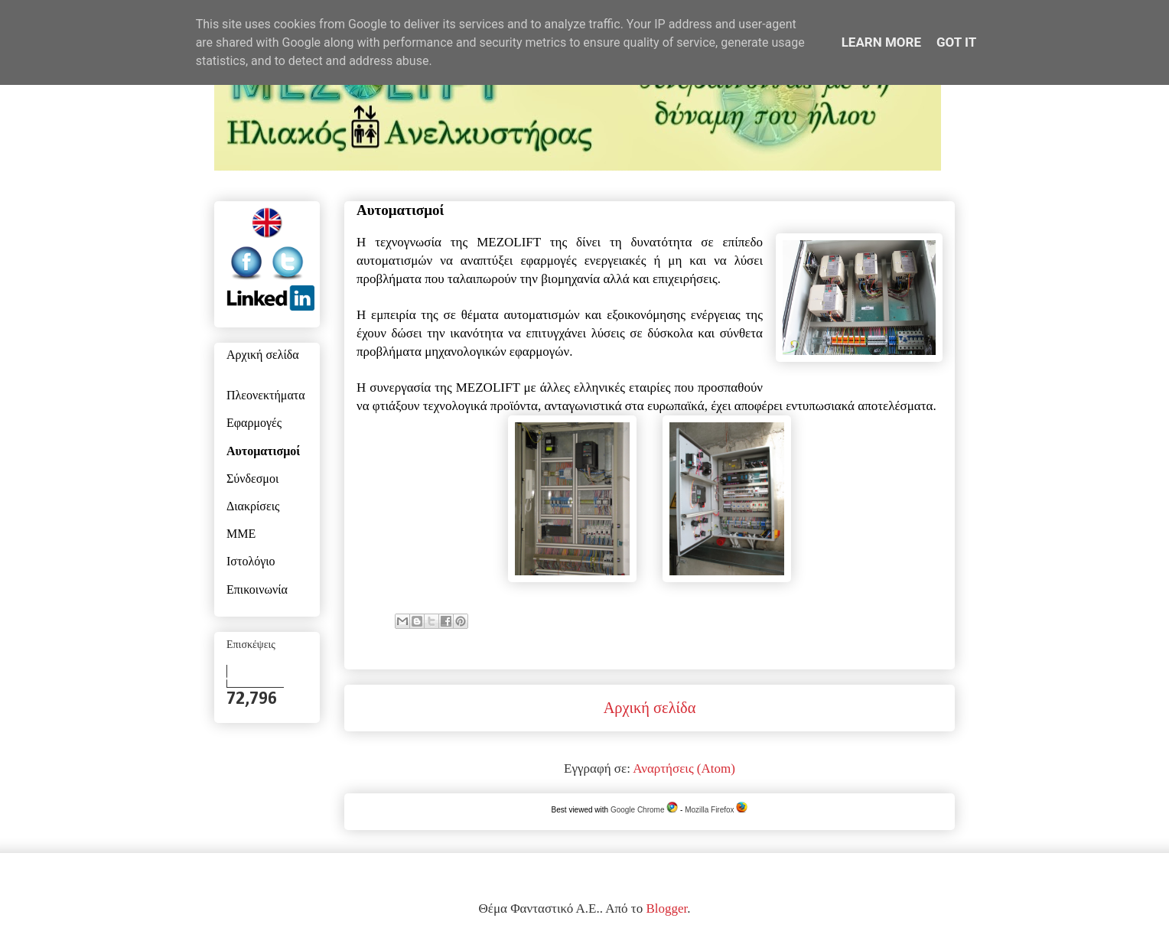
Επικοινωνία (257, 590)
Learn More (881, 42)
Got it (956, 42)
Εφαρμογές (254, 424)
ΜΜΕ (241, 535)
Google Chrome (644, 810)
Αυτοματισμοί (263, 452)
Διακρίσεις (252, 507)
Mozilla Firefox (716, 810)
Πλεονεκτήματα (265, 396)
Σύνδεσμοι (252, 480)
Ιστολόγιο (250, 562)
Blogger (666, 908)
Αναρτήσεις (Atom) (684, 768)
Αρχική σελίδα (650, 707)
